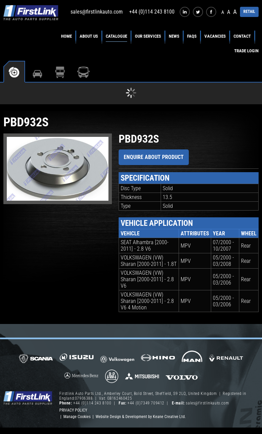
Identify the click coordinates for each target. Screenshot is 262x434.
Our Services (148, 36)
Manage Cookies (76, 416)
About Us (89, 36)
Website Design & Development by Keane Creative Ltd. (141, 416)
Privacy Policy (73, 410)
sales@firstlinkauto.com (96, 11)
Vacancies (215, 36)
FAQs (192, 36)
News (174, 36)
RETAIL (249, 11)
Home (66, 36)
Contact (242, 36)
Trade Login (246, 50)
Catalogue (116, 36)
